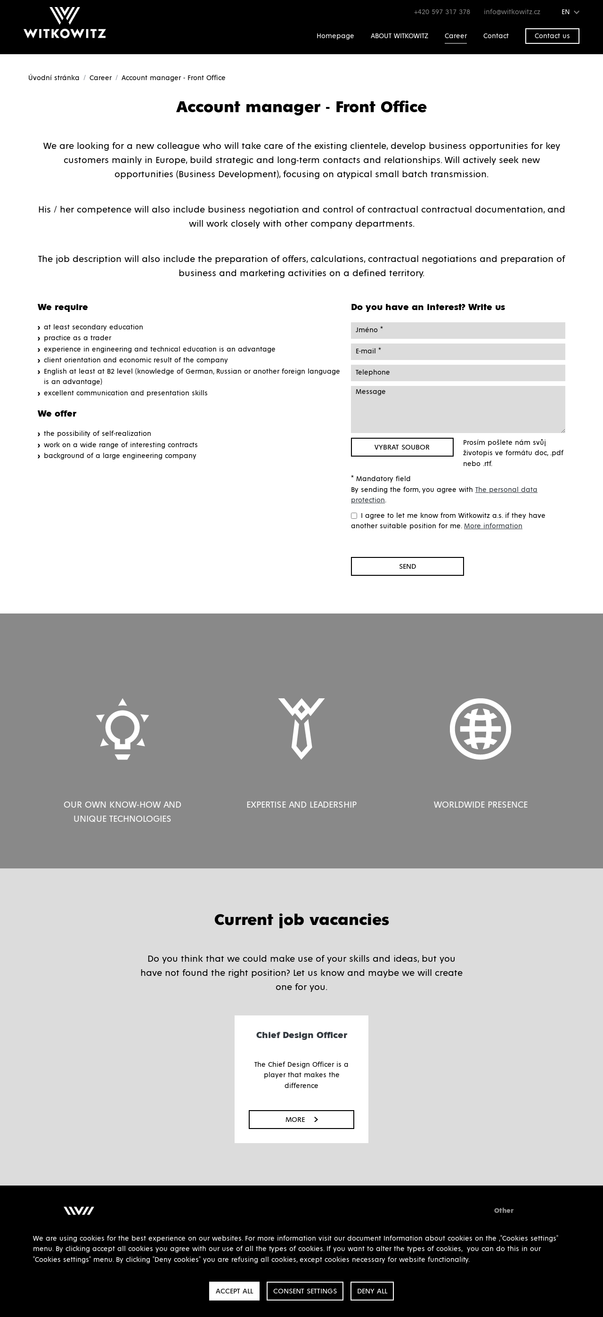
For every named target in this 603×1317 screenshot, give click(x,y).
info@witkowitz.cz (513, 12)
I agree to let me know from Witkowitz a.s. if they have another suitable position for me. (448, 521)
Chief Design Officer (301, 1035)
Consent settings (305, 1291)
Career (456, 36)
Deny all (372, 1291)
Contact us (552, 36)
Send (407, 566)
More (301, 1119)
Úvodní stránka (54, 78)
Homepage (335, 36)
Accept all (234, 1291)
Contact (496, 36)
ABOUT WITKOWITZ (399, 36)
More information (493, 526)
